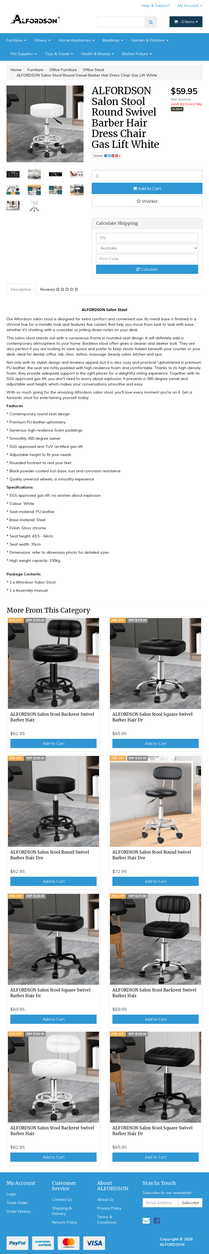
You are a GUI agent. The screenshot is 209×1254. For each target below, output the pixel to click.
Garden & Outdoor (150, 40)
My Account (190, 5)
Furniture (16, 40)
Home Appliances (76, 40)
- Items (186, 21)
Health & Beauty (97, 53)
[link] (157, 1220)
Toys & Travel (59, 53)
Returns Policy (64, 1222)
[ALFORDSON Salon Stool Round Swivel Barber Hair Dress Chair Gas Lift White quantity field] (147, 175)
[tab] (21, 289)
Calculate (147, 269)
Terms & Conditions (106, 1219)
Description (21, 289)
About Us (105, 1199)
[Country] (147, 248)
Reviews (59, 289)
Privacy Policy (109, 1208)
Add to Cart (147, 188)
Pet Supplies (24, 53)
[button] (147, 201)
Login (11, 1194)
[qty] (147, 237)
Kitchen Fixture (137, 53)
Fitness (42, 40)
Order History (18, 1211)
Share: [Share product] (107, 156)
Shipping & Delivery (62, 1211)
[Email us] (146, 1220)
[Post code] (147, 258)
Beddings (113, 40)
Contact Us (62, 1199)
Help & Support (156, 5)
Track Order (17, 1202)
